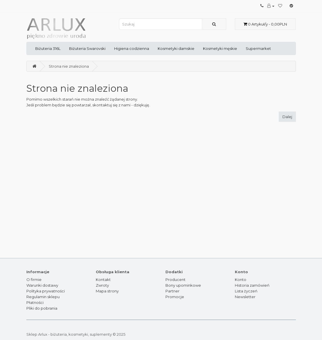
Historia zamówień (252, 285)
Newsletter (245, 296)
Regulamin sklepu (43, 296)
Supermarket (258, 48)
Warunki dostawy (42, 285)
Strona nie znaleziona (69, 66)
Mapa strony (107, 291)
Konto (240, 279)
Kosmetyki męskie (220, 48)
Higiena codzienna (131, 48)
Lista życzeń (246, 291)
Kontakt (103, 279)
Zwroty (102, 285)
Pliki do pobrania (41, 308)
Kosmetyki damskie (176, 48)
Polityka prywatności (45, 291)
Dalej (287, 116)
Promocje (174, 296)
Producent (175, 279)
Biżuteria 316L (48, 48)
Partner (172, 291)
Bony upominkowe (183, 285)
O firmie (34, 279)
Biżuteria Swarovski (87, 48)
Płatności (35, 302)
